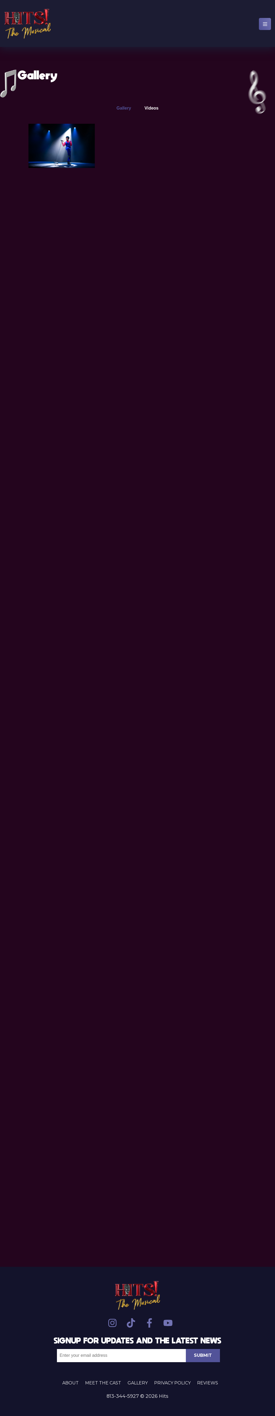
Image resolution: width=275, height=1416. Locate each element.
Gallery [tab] (124, 108)
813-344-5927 (123, 1396)
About (70, 1382)
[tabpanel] (137, 676)
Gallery (138, 1382)
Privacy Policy (172, 1382)
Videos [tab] (151, 108)
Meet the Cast (103, 1382)
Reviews (207, 1382)
